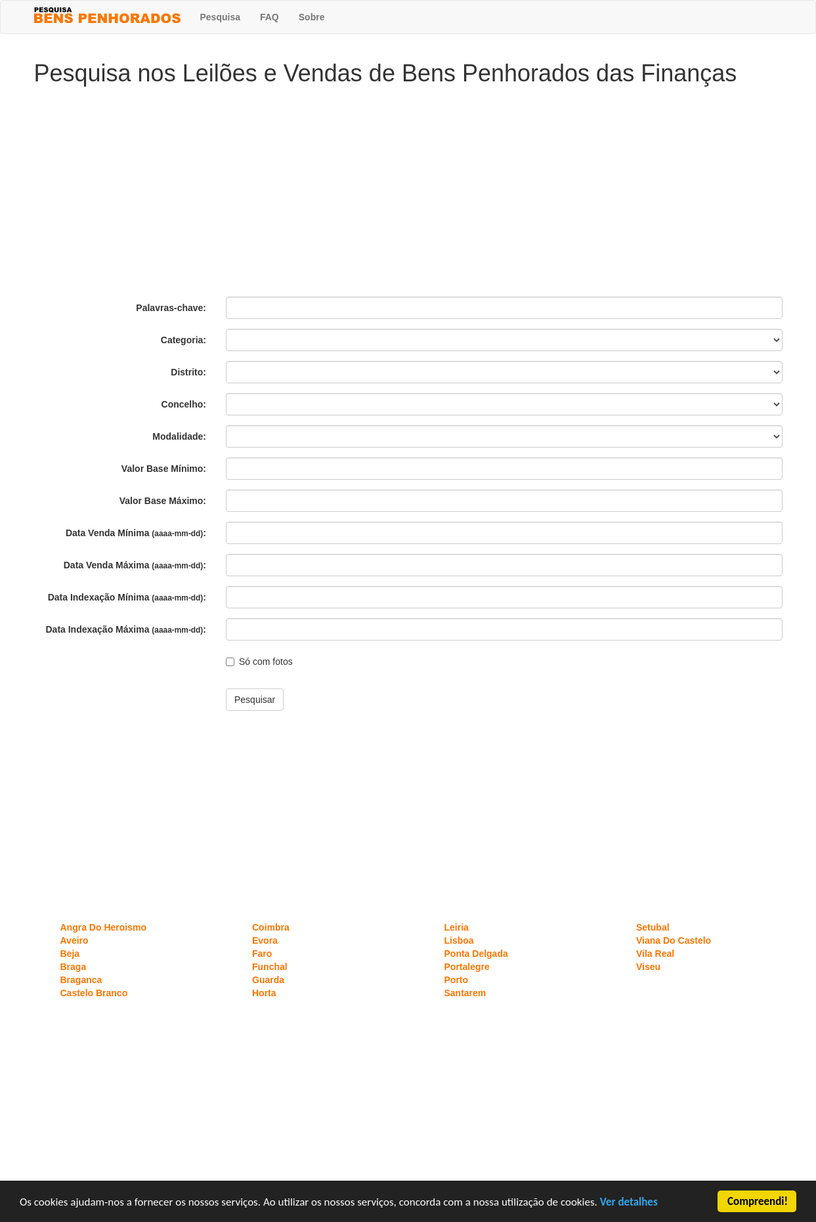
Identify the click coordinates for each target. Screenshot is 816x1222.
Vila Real (655, 953)
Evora (265, 940)
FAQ (269, 17)
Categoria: (183, 340)
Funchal (270, 966)
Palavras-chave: (171, 308)
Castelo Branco (94, 993)
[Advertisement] (408, 192)
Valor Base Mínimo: (163, 468)
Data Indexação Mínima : (127, 597)
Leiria (456, 927)
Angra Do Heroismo (103, 927)
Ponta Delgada (476, 953)
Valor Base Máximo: (162, 500)
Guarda (268, 980)
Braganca (81, 980)
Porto (456, 980)
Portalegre (467, 966)
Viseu (648, 966)
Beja (70, 953)
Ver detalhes (629, 1203)
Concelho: (183, 404)
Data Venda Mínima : (136, 533)
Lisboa (459, 940)
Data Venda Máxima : (135, 565)
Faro (262, 953)
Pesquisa (220, 17)
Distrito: (188, 372)
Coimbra (271, 927)
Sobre (312, 17)
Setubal (653, 927)
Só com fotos (259, 661)
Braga (73, 966)
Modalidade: (179, 436)
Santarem (465, 993)
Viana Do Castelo (673, 940)
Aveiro (74, 940)
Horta (264, 993)
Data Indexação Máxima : (126, 629)
